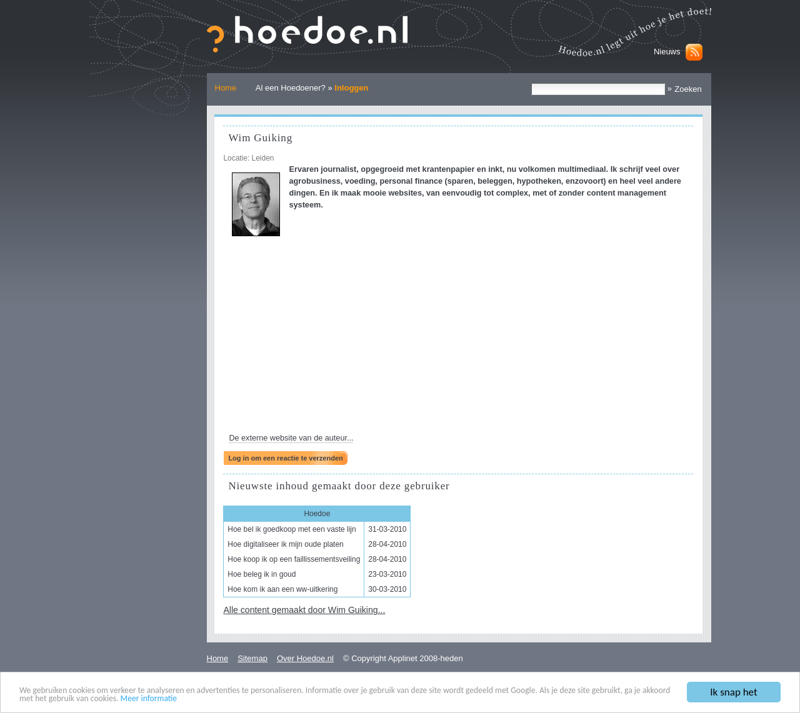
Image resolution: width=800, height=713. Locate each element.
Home (226, 87)
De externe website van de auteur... (291, 438)
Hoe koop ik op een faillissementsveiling (294, 559)
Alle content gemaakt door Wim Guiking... (304, 610)
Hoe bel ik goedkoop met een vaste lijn (292, 529)
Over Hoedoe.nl (305, 658)
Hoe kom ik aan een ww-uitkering (283, 589)
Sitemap (253, 658)
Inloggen (351, 87)
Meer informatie (149, 699)
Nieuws (667, 51)
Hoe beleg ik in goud (262, 574)
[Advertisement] (458, 338)
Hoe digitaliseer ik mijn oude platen (285, 544)
